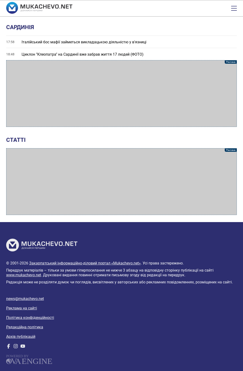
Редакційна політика (24, 327)
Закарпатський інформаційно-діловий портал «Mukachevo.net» (85, 263)
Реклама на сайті (21, 308)
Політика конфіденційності (30, 317)
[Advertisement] (121, 93)
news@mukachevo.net (25, 298)
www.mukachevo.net (23, 275)
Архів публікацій (20, 336)
